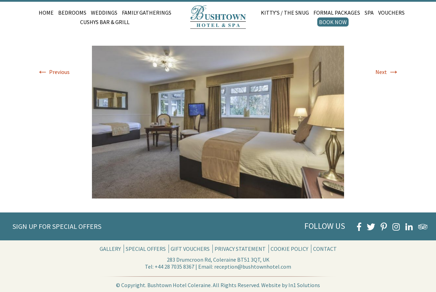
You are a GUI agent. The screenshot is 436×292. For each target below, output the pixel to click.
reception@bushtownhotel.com (252, 266)
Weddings (104, 12)
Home (46, 12)
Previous (53, 71)
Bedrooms (72, 12)
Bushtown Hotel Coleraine (179, 285)
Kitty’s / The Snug (285, 12)
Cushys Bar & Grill (105, 21)
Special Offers (146, 248)
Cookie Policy (289, 248)
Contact (325, 248)
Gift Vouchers (190, 248)
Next (387, 71)
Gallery (110, 248)
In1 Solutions (304, 285)
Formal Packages (336, 12)
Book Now (333, 21)
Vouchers (391, 12)
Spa (369, 12)
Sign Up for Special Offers (57, 226)
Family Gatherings (146, 12)
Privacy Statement (240, 248)
